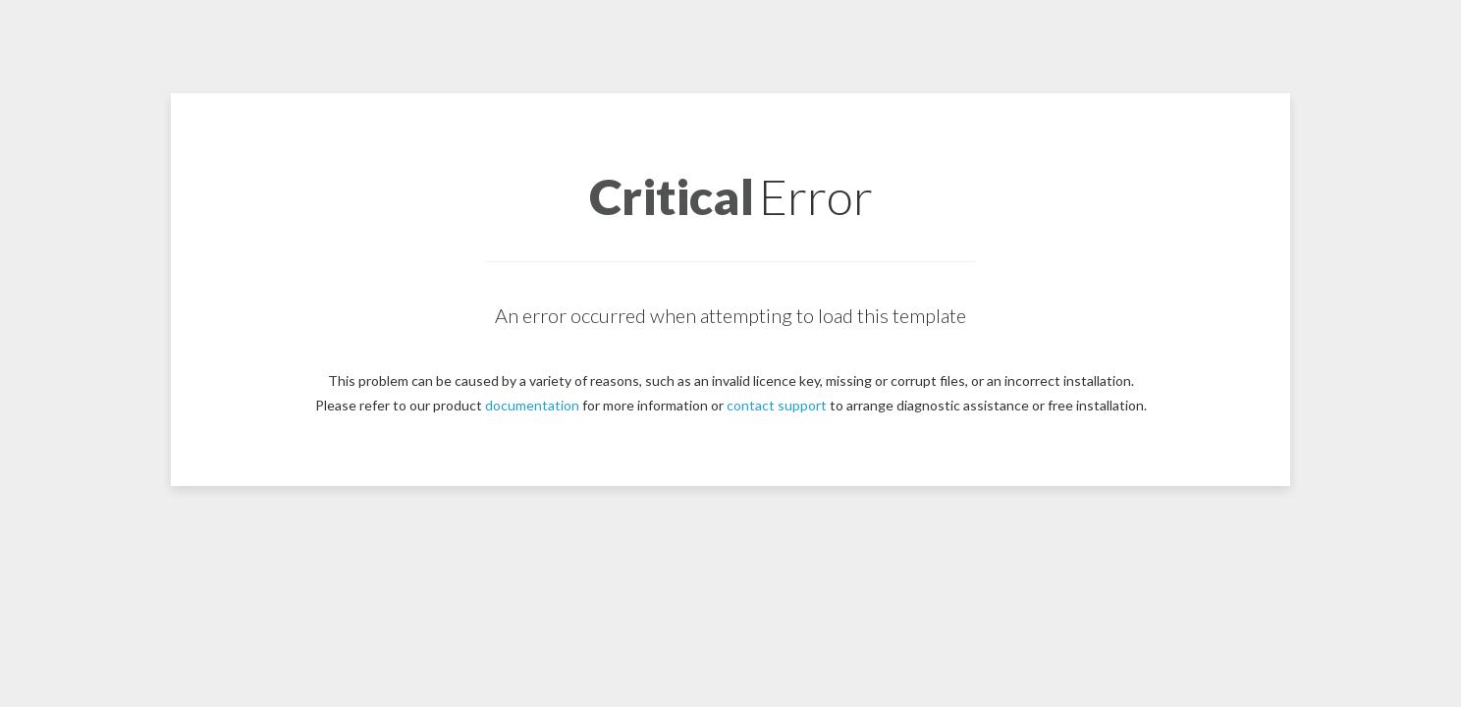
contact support (777, 405)
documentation (532, 405)
